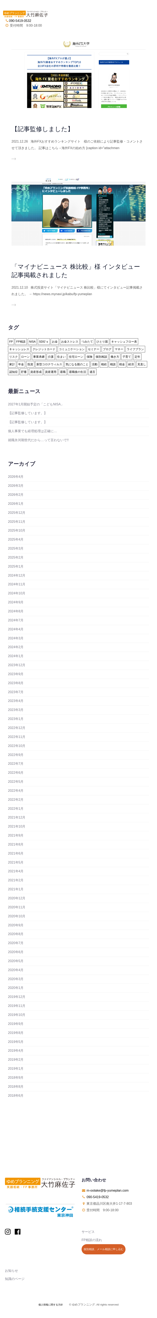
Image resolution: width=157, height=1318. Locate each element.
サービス (88, 1232)
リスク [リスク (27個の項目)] (13, 356)
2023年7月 (16, 692)
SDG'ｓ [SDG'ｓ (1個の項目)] (44, 341)
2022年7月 (16, 763)
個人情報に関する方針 (50, 1304)
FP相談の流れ (92, 1240)
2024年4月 (16, 629)
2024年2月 (16, 647)
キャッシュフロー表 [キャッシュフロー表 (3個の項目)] (124, 341)
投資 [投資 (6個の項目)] (30, 364)
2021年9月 (16, 835)
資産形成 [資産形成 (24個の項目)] (36, 371)
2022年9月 (16, 755)
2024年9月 (16, 602)
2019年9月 (16, 1024)
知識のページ (15, 1279)
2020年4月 (16, 970)
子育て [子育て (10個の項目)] (126, 356)
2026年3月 (16, 485)
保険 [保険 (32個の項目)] (89, 356)
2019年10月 (16, 1015)
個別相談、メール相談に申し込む (103, 1249)
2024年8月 (16, 611)
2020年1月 (16, 988)
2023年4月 (16, 701)
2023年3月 (16, 710)
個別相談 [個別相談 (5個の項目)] (101, 356)
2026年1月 (16, 503)
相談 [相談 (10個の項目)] (113, 364)
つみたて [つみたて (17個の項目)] (87, 341)
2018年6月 (16, 1095)
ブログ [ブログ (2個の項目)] (107, 349)
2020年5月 (16, 961)
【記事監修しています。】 (27, 413)
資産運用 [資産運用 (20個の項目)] (50, 371)
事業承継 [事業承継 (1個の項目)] (39, 356)
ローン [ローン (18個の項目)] (25, 356)
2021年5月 (16, 862)
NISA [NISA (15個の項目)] (32, 341)
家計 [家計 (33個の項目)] (12, 364)
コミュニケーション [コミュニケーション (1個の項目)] (72, 349)
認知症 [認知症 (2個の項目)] (13, 371)
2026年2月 (16, 494)
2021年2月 (16, 880)
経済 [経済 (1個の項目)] (131, 364)
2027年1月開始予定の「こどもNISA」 (36, 404)
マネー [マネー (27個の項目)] (119, 349)
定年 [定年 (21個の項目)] (137, 356)
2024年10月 (16, 593)
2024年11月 (16, 584)
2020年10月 (16, 916)
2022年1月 (16, 808)
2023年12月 (16, 665)
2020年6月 (16, 952)
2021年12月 (16, 817)
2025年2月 (16, 557)
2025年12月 (16, 512)
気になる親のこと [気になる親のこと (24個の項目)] (77, 364)
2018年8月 (16, 1086)
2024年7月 (16, 620)
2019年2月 (16, 1059)
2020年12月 (16, 898)
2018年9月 (16, 1077)
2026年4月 (16, 476)
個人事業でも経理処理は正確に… (32, 431)
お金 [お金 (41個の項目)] (55, 341)
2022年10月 (16, 746)
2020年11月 (16, 907)
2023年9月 (16, 674)
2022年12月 (16, 728)
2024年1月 (16, 656)
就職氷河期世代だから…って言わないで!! (38, 440)
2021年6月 (16, 853)
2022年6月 (16, 772)
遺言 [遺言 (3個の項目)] (92, 371)
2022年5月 (16, 781)
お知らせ (11, 1270)
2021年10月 (16, 826)
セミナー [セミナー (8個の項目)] (93, 349)
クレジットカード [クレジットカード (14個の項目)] (44, 349)
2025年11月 (16, 521)
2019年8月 (16, 1033)
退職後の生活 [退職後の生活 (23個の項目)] (77, 371)
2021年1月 (16, 889)
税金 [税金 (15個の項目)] (122, 364)
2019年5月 (16, 1042)
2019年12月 (16, 997)
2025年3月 (16, 548)
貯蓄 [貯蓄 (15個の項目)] (24, 371)
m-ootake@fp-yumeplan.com (107, 1190)
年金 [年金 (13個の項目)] (21, 364)
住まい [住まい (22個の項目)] (61, 356)
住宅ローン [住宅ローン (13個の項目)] (76, 356)
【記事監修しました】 (42, 129)
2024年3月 (16, 638)
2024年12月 (16, 575)
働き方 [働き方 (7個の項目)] (115, 356)
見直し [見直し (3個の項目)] (141, 364)
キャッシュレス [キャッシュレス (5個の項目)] (19, 349)
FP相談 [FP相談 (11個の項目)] (21, 341)
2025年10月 (16, 530)
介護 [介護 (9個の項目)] (51, 356)
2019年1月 (16, 1068)
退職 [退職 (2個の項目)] (63, 371)
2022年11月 (16, 737)
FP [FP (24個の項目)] (11, 341)
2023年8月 (16, 683)
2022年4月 (16, 790)
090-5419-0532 (97, 1197)
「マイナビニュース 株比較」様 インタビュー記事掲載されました (75, 270)
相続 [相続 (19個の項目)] (104, 364)
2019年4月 (16, 1050)
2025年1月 (16, 566)
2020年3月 (16, 979)
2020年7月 (16, 943)
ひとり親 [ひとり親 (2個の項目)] (102, 341)
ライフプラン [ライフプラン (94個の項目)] (135, 349)
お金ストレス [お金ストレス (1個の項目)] (69, 341)
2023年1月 (16, 719)
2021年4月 (16, 871)
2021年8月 (16, 844)
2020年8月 (16, 934)
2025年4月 (16, 539)
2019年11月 (16, 1006)
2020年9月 (16, 925)
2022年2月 (16, 799)
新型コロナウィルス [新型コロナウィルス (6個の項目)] (49, 364)
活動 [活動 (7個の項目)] (95, 364)
